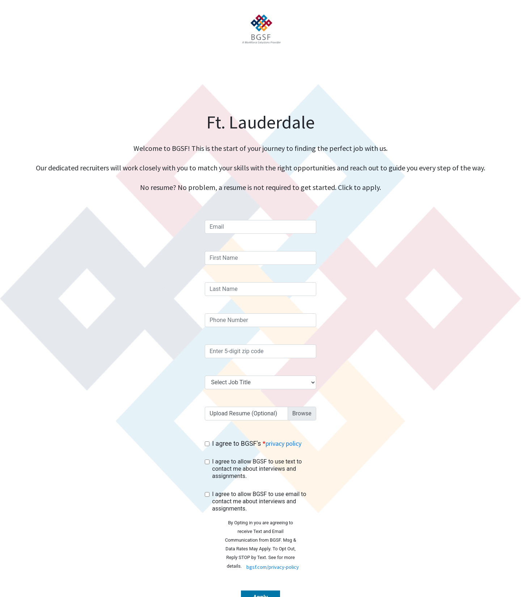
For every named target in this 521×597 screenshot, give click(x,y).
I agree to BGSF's (256, 443)
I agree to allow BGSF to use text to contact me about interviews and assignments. (257, 468)
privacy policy (283, 443)
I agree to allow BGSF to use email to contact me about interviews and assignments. (259, 501)
